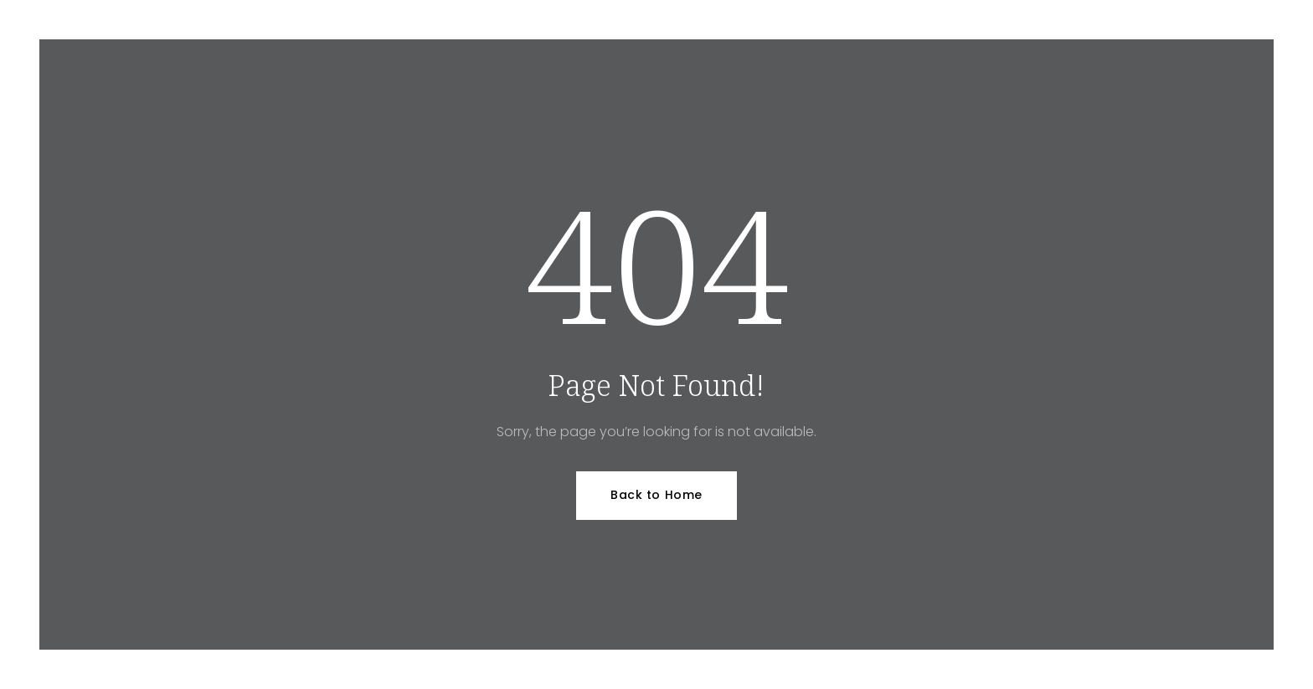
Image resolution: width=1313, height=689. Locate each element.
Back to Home (656, 494)
